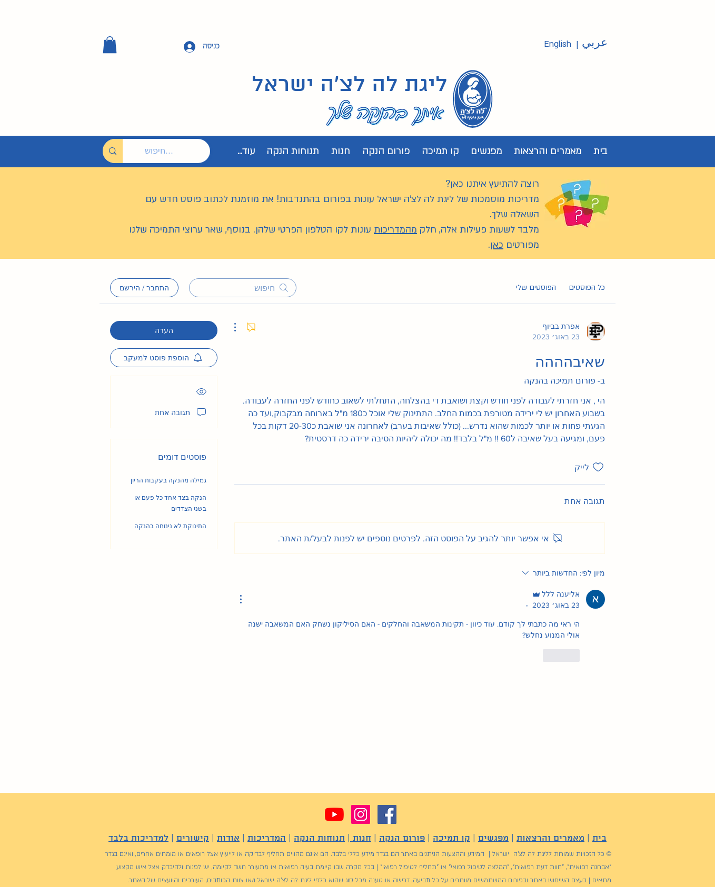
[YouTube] (334, 814)
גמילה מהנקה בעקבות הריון (168, 480)
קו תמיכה (451, 838)
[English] (557, 44)
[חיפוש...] (174, 151)
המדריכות (266, 838)
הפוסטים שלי (536, 288)
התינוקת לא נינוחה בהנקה (170, 526)
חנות (360, 838)
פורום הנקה (402, 838)
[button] (110, 44)
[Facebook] (387, 814)
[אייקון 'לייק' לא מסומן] (598, 467)
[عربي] (594, 43)
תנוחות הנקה (319, 838)
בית (599, 838)
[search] (242, 287)
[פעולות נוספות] (240, 327)
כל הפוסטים (587, 288)
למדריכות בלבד (138, 838)
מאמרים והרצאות (550, 838)
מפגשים (493, 838)
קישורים (192, 838)
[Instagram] (360, 814)
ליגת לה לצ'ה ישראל (350, 85)
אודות (228, 838)
